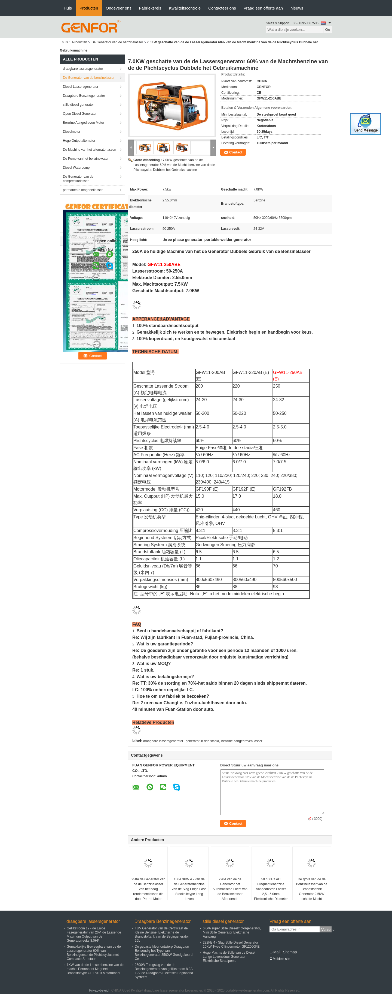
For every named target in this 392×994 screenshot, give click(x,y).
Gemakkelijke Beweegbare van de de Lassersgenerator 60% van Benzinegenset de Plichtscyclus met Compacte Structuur (94, 953)
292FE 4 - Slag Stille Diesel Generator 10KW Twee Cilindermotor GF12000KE (231, 944)
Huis (68, 8)
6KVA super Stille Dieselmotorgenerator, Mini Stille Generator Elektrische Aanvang (232, 932)
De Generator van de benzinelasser (117, 42)
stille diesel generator (78, 105)
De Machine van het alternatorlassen (89, 150)
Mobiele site (280, 959)
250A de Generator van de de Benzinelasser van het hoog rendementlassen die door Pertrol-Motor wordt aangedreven (148, 891)
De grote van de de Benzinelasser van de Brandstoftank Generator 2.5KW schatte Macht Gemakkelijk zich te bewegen (311, 894)
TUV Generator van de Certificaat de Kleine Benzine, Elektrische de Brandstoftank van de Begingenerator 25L (162, 934)
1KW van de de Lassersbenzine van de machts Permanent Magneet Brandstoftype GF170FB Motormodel (95, 969)
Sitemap (290, 952)
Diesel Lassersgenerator (80, 87)
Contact (235, 152)
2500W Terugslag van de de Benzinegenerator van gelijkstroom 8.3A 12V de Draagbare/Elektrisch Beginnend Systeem (164, 971)
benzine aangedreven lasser (241, 741)
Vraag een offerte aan (263, 8)
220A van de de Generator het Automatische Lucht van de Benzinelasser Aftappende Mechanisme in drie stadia (230, 894)
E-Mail (275, 952)
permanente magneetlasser (83, 190)
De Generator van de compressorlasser (78, 179)
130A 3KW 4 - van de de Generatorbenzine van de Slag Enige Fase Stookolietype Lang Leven (189, 889)
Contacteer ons (222, 8)
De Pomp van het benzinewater (85, 159)
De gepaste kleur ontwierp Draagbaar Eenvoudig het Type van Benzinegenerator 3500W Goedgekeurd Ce (163, 953)
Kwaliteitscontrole (185, 8)
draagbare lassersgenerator (83, 69)
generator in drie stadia (202, 741)
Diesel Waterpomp (76, 168)
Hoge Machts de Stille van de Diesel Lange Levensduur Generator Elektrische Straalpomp (229, 957)
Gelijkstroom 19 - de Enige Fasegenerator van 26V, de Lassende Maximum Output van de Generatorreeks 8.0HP (94, 934)
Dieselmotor (71, 132)
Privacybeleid (98, 990)
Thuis (64, 42)
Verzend (326, 929)
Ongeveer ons (118, 8)
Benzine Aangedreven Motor (83, 123)
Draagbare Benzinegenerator (84, 96)
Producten (88, 8)
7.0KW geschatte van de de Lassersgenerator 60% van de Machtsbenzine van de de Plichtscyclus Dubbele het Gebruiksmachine (174, 165)
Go (327, 30)
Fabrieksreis (150, 8)
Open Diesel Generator (79, 114)
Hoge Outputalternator (79, 141)
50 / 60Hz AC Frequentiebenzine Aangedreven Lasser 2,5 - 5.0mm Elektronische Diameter (271, 889)
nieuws (296, 8)
